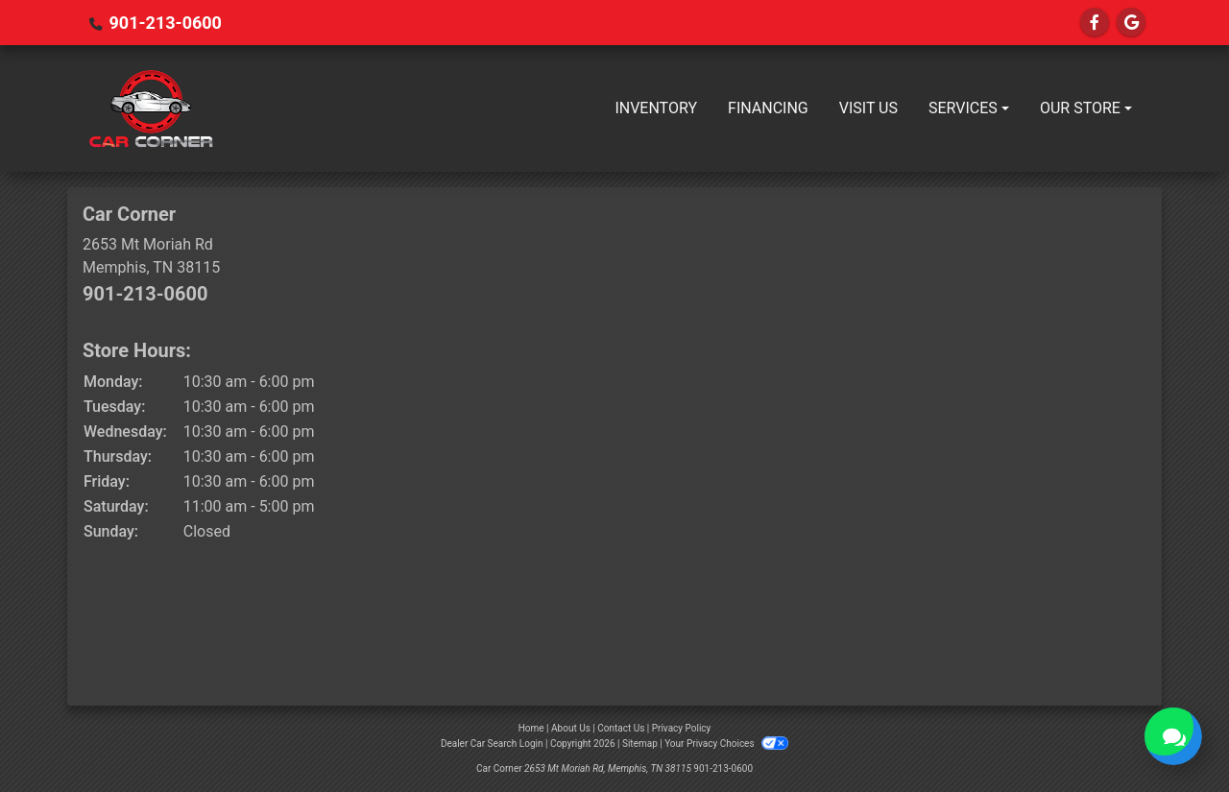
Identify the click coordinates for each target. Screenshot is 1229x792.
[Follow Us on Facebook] (1094, 22)
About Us (570, 728)
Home (531, 728)
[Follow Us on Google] (1131, 22)
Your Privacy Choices (726, 743)
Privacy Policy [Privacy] (681, 728)
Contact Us (620, 728)
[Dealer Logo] (151, 108)
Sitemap (640, 743)
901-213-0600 (164, 22)
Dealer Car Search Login (492, 743)
